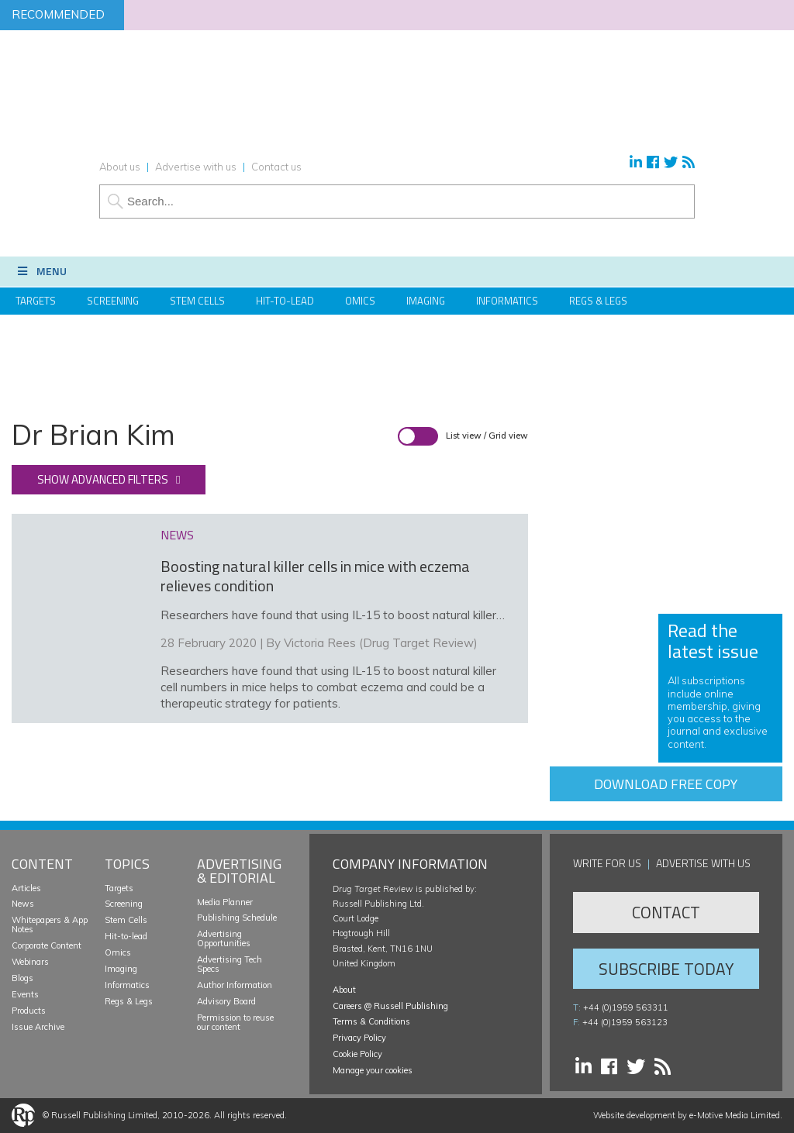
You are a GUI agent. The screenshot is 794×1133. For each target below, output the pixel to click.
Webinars (30, 961)
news (177, 534)
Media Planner (225, 902)
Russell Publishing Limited (104, 1115)
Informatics (507, 300)
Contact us (276, 166)
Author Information (234, 985)
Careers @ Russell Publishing (390, 1005)
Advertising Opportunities (223, 938)
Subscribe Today (666, 968)
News (23, 903)
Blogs (22, 978)
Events (25, 994)
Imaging (425, 300)
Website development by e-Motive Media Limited (686, 1115)
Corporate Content (46, 945)
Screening (113, 300)
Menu (41, 271)
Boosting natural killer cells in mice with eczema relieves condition (315, 575)
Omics (360, 300)
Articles (26, 888)
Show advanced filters (102, 479)
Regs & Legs (598, 300)
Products (29, 1010)
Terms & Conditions (371, 1021)
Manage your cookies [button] (373, 1070)
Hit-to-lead (126, 936)
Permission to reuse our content (235, 1022)
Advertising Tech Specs (229, 964)
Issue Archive (38, 1026)
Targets (36, 300)
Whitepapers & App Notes (50, 924)
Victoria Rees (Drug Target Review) (381, 642)
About (344, 989)
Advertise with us (195, 166)
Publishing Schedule (237, 917)
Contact (666, 912)
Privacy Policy (359, 1037)
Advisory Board (226, 1001)
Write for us (607, 863)
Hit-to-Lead (285, 300)
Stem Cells (197, 300)
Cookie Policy (357, 1054)
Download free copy (665, 783)
